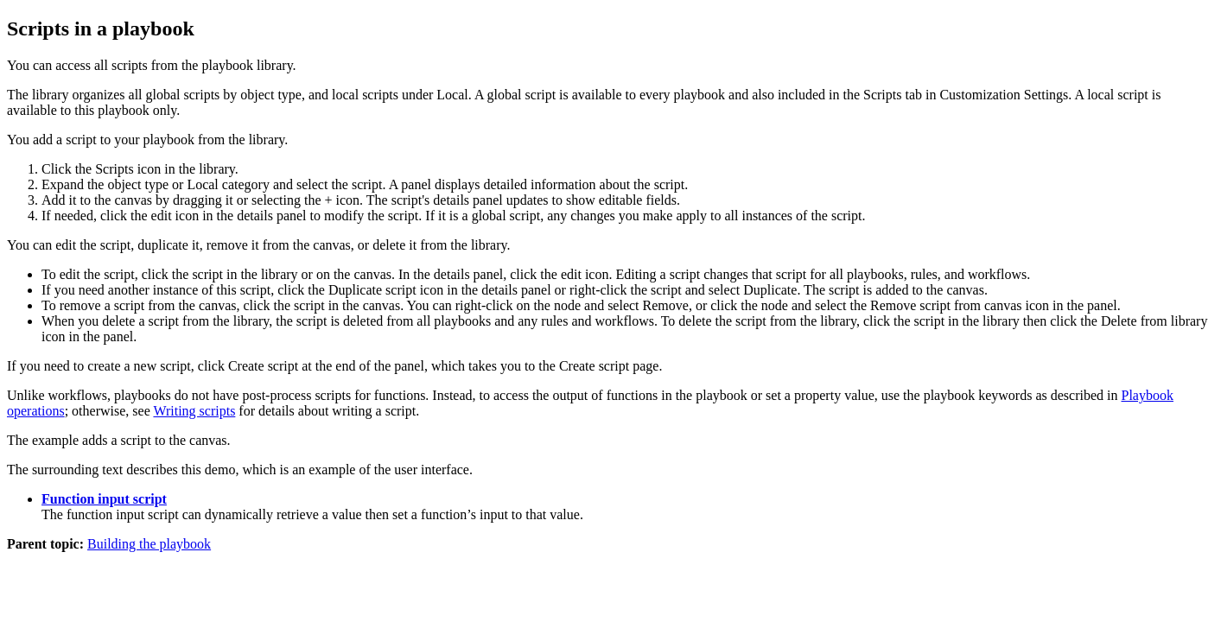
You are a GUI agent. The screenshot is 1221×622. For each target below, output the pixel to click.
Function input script (104, 499)
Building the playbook (149, 543)
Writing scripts (194, 410)
